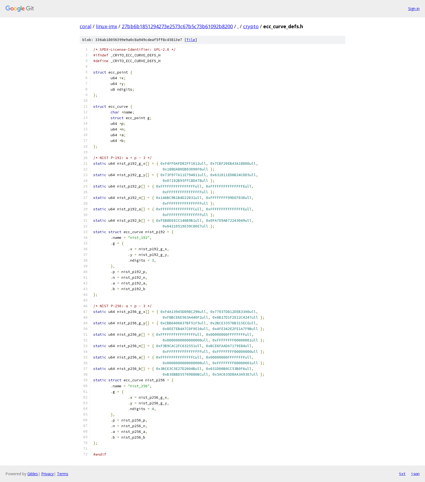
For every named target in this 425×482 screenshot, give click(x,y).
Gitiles (32, 473)
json (415, 473)
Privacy (47, 473)
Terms (62, 473)
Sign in (414, 8)
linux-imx (106, 26)
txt (402, 473)
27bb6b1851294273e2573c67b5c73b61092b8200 (177, 26)
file (190, 39)
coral (85, 26)
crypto (251, 26)
